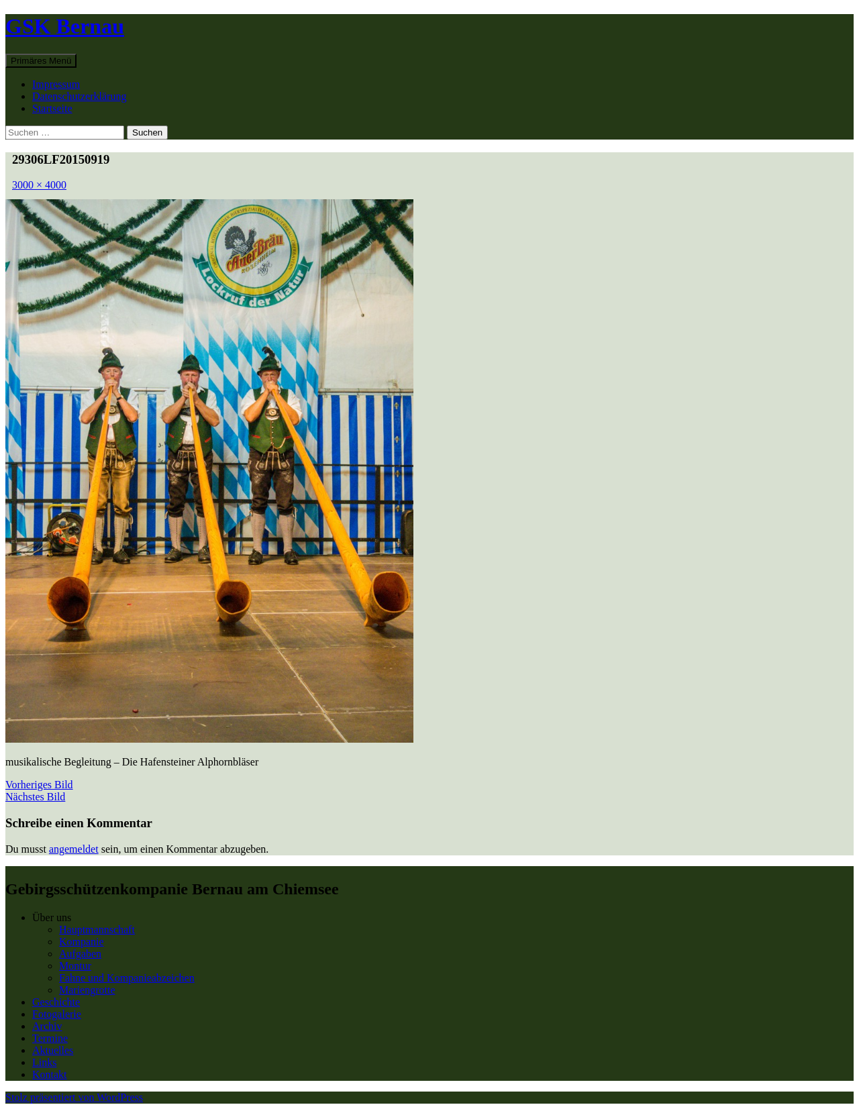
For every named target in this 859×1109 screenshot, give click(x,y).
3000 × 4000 (39, 185)
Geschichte (56, 1002)
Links (44, 1062)
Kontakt (49, 1074)
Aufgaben (80, 953)
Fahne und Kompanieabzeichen (127, 978)
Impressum (56, 84)
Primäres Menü (41, 61)
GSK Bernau (64, 26)
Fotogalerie (56, 1014)
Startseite (52, 108)
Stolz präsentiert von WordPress (74, 1097)
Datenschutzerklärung (79, 96)
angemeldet (74, 849)
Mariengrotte (87, 990)
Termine (50, 1038)
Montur (75, 965)
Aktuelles (52, 1050)
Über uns (51, 917)
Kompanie (81, 941)
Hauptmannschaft (97, 929)
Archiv (47, 1026)
